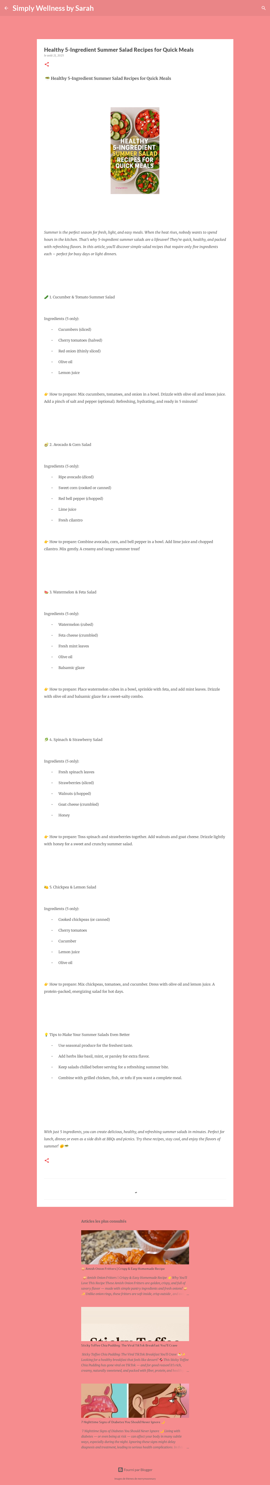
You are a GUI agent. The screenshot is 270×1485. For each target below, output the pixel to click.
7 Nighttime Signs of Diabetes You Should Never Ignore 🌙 (123, 1422)
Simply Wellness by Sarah (53, 8)
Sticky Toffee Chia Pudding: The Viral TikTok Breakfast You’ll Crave (129, 1345)
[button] (46, 65)
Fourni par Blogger (135, 1469)
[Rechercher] (100, 8)
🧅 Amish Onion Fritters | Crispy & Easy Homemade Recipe (123, 1268)
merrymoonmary (147, 1478)
